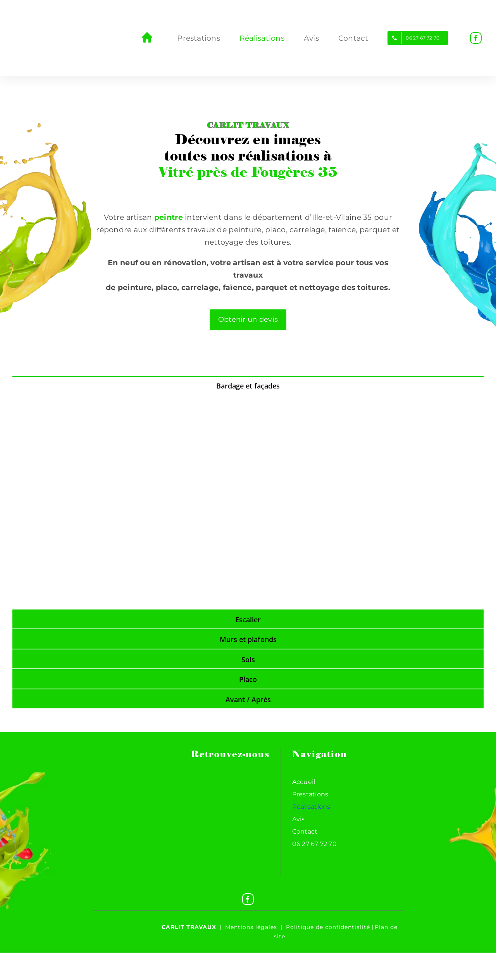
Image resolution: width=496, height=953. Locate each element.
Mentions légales (251, 927)
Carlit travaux (189, 927)
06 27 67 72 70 (314, 844)
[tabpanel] (248, 502)
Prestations (310, 794)
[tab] (248, 385)
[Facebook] (248, 899)
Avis (298, 819)
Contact (305, 831)
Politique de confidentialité (328, 927)
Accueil (303, 782)
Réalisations (311, 806)
